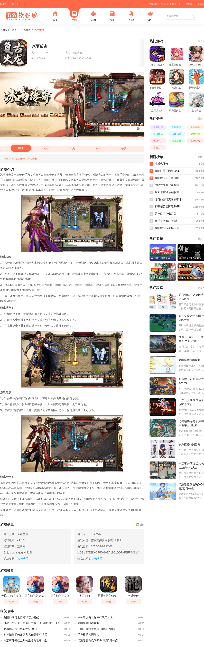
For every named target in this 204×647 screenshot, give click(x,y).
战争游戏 (195, 134)
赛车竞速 (176, 140)
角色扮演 (158, 127)
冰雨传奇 (39, 30)
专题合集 (153, 4)
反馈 (140, 524)
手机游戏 (25, 30)
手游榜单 (188, 4)
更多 (201, 41)
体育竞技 (158, 140)
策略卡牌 (176, 134)
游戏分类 (165, 4)
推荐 (98, 148)
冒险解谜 (158, 134)
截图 (21, 148)
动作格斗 (195, 127)
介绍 (46, 148)
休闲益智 (176, 127)
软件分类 (176, 4)
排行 (150, 16)
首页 (55, 16)
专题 (131, 16)
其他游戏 (195, 140)
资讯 (112, 16)
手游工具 (158, 147)
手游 (74, 16)
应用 (93, 16)
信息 (72, 148)
